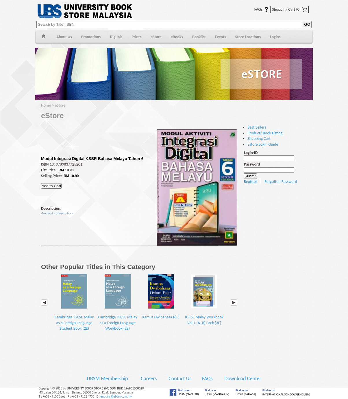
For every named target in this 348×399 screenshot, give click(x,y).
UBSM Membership (108, 378)
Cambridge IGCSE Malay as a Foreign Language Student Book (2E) (74, 302)
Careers (149, 378)
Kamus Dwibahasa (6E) (160, 297)
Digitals (116, 36)
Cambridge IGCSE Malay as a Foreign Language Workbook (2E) (117, 302)
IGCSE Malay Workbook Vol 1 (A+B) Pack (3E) (204, 299)
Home (43, 37)
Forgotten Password (280, 181)
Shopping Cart (289, 9)
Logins (275, 36)
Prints (136, 36)
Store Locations (248, 36)
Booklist (199, 36)
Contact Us (180, 378)
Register (250, 181)
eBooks (177, 36)
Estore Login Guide (262, 144)
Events (220, 36)
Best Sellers (256, 127)
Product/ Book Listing (264, 133)
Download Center (242, 378)
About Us (64, 36)
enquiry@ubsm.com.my (116, 396)
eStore (156, 36)
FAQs (258, 9)
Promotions (91, 36)
